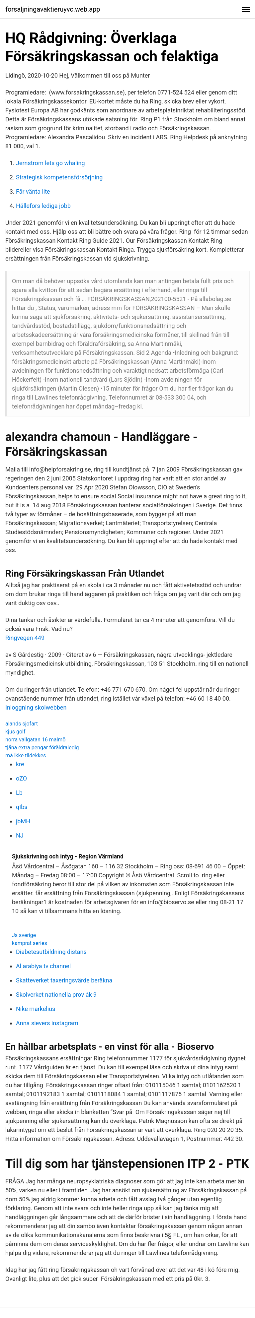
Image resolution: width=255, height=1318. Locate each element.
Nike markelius (35, 1008)
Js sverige (24, 935)
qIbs (22, 806)
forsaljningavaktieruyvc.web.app (52, 9)
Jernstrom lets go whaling (50, 162)
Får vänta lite (33, 191)
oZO (21, 778)
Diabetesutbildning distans (51, 951)
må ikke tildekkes (25, 755)
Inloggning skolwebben (35, 707)
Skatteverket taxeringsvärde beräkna (64, 980)
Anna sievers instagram (47, 1023)
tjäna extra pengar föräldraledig (42, 747)
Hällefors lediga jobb (43, 205)
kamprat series (29, 943)
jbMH (23, 821)
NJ (20, 835)
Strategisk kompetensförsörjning (59, 177)
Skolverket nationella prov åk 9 (56, 994)
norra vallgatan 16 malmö (35, 739)
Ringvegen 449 (24, 637)
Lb (19, 792)
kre (20, 764)
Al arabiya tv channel (43, 966)
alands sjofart (21, 724)
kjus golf (15, 731)
